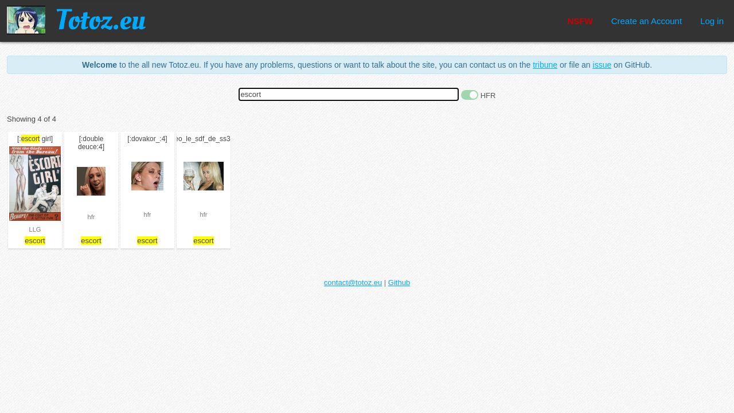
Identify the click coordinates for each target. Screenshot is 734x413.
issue (602, 64)
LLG (35, 229)
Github (399, 282)
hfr (91, 216)
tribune (545, 64)
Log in (712, 21)
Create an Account (646, 21)
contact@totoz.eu (353, 282)
